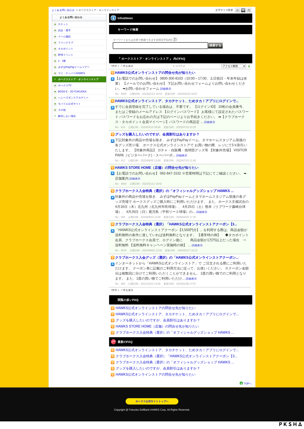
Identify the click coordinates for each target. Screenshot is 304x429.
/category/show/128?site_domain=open (55, 91)
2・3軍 (62, 61)
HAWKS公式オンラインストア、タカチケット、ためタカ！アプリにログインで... (177, 101)
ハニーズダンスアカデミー (73, 97)
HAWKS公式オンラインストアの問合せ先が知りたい (155, 72)
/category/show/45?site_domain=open (55, 67)
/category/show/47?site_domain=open (55, 98)
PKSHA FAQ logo (290, 424)
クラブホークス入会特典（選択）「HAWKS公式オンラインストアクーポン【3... (176, 224)
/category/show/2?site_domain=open (55, 24)
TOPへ (248, 383)
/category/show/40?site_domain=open (55, 43)
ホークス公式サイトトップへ (152, 401)
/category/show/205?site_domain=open (55, 85)
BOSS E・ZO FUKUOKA (72, 91)
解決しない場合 (67, 116)
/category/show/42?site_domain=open (55, 55)
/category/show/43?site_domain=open (55, 61)
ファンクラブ (65, 42)
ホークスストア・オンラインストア (78, 79)
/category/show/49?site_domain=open (55, 110)
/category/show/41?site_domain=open (55, 49)
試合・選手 (64, 30)
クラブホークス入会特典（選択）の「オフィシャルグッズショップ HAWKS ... (174, 191)
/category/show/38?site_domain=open (55, 30)
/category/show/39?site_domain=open (55, 36)
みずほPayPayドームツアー (74, 67)
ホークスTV (64, 85)
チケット (63, 24)
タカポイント (65, 48)
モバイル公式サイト (69, 103)
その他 (62, 109)
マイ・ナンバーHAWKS (71, 73)
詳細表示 (165, 88)
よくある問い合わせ (63, 10)
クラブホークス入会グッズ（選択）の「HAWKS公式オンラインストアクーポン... (177, 257)
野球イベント (65, 54)
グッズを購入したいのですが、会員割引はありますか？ (157, 134)
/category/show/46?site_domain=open (55, 73)
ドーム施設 (64, 36)
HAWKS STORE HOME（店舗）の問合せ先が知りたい (156, 167)
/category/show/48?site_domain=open (55, 104)
